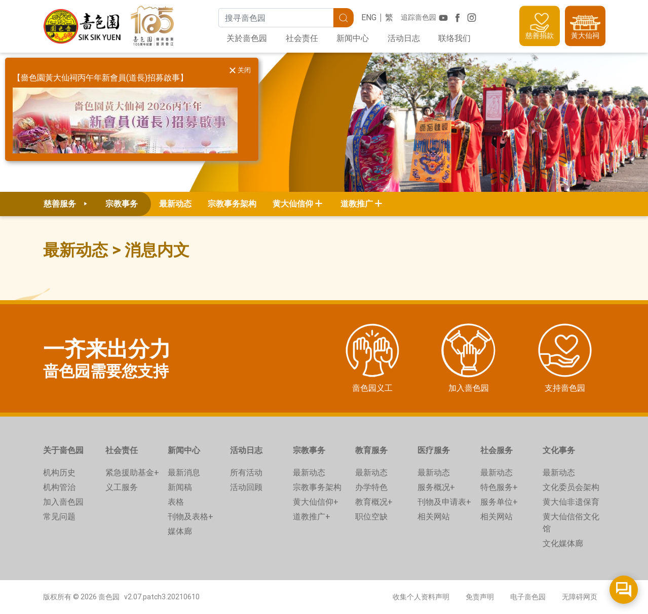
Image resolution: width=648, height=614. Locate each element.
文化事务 (559, 450)
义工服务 (121, 487)
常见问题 (59, 516)
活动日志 (404, 38)
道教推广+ (311, 516)
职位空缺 (371, 516)
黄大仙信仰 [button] (293, 204)
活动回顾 (246, 487)
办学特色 (371, 487)
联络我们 (454, 38)
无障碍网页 (579, 597)
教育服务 (371, 450)
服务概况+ (436, 487)
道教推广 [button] (356, 204)
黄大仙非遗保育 (571, 502)
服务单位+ (499, 502)
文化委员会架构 (571, 487)
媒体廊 (180, 531)
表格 (176, 502)
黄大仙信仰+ (315, 502)
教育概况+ (374, 502)
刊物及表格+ (190, 516)
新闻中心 (352, 38)
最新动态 (175, 204)
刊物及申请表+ (444, 502)
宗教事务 (309, 450)
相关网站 (433, 516)
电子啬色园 (528, 597)
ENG (368, 17)
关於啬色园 (246, 38)
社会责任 (302, 38)
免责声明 (480, 597)
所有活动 (246, 472)
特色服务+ (499, 487)
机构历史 (59, 472)
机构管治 (59, 487)
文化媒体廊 (563, 543)
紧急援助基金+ (132, 472)
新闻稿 (180, 487)
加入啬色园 (63, 502)
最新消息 (184, 472)
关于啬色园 (63, 450)
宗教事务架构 (232, 204)
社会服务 (496, 450)
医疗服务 (433, 450)
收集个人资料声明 (421, 597)
